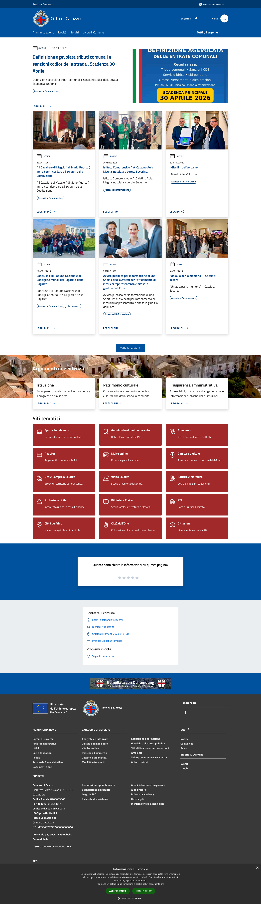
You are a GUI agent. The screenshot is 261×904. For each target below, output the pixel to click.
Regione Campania (43, 4)
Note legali (137, 799)
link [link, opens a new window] (162, 884)
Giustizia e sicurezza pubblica (148, 743)
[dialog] (130, 884)
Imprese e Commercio (94, 753)
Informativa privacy (142, 794)
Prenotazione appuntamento (98, 785)
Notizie (43, 156)
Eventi (184, 764)
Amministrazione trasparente (148, 785)
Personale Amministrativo (48, 762)
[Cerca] (224, 18)
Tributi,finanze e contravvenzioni (150, 748)
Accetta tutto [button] (117, 891)
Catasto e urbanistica (94, 758)
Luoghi (184, 768)
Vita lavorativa (90, 748)
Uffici (36, 748)
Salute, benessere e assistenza (149, 757)
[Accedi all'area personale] (211, 4)
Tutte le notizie (130, 348)
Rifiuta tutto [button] (144, 890)
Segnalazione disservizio (96, 790)
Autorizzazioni (139, 762)
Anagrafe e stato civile (95, 739)
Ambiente (136, 753)
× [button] (257, 868)
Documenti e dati (42, 767)
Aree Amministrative (44, 744)
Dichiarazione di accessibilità (147, 804)
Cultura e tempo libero (95, 744)
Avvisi (42, 48)
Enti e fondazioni (42, 753)
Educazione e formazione (145, 739)
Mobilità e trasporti (93, 762)
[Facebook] (194, 18)
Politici (36, 758)
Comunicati (186, 744)
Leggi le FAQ (89, 794)
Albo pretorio (139, 790)
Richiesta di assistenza (95, 799)
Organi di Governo (43, 739)
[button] (130, 898)
